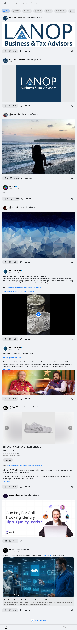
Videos (27, 11)
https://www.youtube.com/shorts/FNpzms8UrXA (19, 291)
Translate (16, 188)
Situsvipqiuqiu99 (15, 114)
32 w (10, 116)
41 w (10, 497)
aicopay (12, 187)
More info (8, 460)
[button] (39, 3)
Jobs (48, 11)
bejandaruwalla (15, 270)
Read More (6, 369)
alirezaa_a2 (13, 207)
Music (16, 11)
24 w (10, 19)
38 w (10, 209)
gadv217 (12, 549)
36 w (10, 188)
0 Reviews (16, 453)
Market (38, 11)
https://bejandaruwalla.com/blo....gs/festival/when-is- (24, 287)
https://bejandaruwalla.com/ (12, 358)
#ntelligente (47, 555)
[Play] (38, 314)
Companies (60, 11)
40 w (10, 272)
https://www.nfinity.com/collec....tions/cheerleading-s (24, 466)
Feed (5, 11)
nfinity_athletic (14, 407)
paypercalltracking (16, 495)
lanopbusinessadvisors (17, 17)
